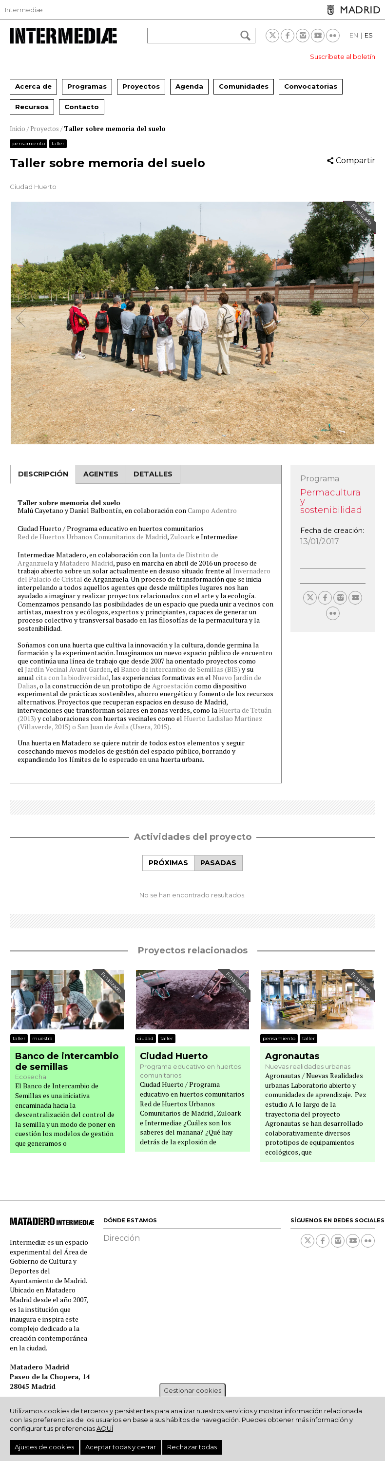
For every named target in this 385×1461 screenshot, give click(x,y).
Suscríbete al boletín (342, 56)
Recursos (32, 107)
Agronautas (292, 1056)
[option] (192, 323)
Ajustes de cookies (44, 1447)
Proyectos (141, 86)
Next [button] (364, 317)
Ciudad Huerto (174, 1056)
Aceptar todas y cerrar (120, 1447)
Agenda (189, 86)
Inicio (17, 128)
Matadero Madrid (86, 563)
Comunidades (244, 86)
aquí (104, 1428)
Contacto (81, 107)
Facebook (287, 35)
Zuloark (182, 536)
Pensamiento (28, 143)
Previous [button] (21, 317)
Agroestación (172, 685)
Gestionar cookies (192, 1390)
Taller (58, 143)
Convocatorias (310, 86)
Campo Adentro (212, 510)
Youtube (318, 35)
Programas (87, 86)
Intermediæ (24, 9)
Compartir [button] (355, 160)
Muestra (42, 1038)
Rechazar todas (192, 1447)
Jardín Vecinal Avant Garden (68, 669)
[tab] (168, 863)
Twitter (272, 35)
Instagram (302, 35)
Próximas (168, 862)
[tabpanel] (192, 885)
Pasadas (218, 862)
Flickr (333, 35)
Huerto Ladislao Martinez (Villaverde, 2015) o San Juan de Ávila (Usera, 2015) (140, 722)
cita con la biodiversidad (71, 677)
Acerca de (33, 86)
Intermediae (63, 36)
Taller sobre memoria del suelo (115, 128)
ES (369, 35)
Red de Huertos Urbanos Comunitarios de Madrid (92, 536)
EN (353, 35)
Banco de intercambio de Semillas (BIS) (180, 669)
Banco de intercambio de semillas (66, 1061)
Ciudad (145, 1038)
